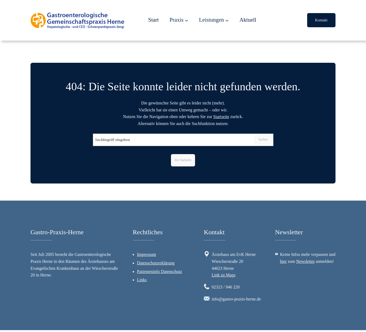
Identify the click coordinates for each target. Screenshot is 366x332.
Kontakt (321, 20)
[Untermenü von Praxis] (186, 20)
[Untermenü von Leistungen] (227, 20)
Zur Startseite (183, 161)
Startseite (221, 116)
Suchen (262, 140)
